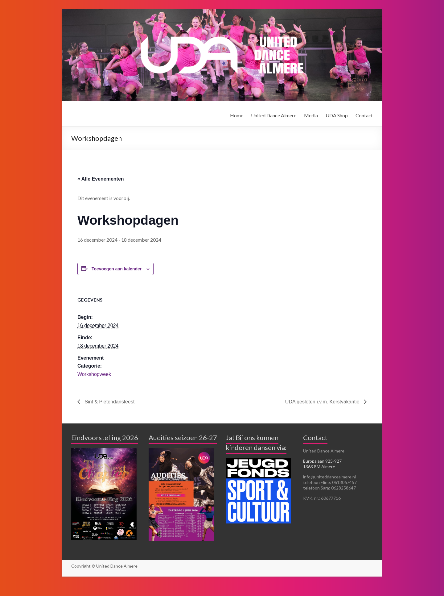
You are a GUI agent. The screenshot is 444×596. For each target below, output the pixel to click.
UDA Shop (337, 115)
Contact (364, 115)
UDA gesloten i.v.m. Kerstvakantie (323, 401)
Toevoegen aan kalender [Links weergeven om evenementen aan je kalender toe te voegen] (117, 268)
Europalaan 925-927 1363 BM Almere (322, 463)
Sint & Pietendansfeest (108, 401)
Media (311, 115)
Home (236, 115)
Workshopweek (94, 374)
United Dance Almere (273, 115)
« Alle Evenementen (100, 178)
